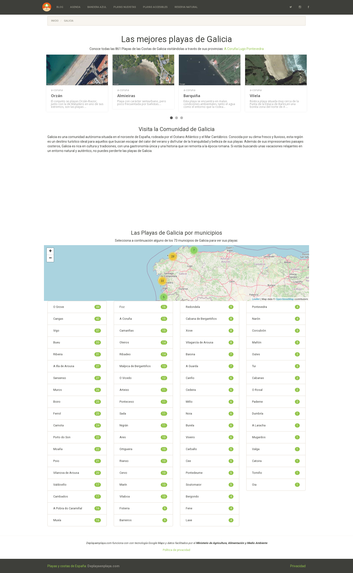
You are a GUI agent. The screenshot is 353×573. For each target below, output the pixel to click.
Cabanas (276, 378)
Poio (77, 461)
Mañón (276, 342)
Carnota (77, 425)
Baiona (209, 354)
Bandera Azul (97, 7)
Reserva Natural (186, 7)
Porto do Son (77, 437)
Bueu (77, 342)
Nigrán (143, 425)
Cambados (77, 496)
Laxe (209, 520)
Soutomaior (209, 485)
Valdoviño (77, 485)
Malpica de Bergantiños (143, 366)
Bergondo (209, 496)
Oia (276, 485)
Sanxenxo (77, 378)
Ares (143, 437)
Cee (209, 461)
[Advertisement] (176, 192)
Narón (276, 319)
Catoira (276, 461)
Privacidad (298, 566)
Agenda (75, 7)
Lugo (242, 49)
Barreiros (143, 520)
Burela (209, 425)
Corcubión (276, 331)
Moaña (77, 449)
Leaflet (256, 299)
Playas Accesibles (155, 7)
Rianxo (143, 461)
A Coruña (231, 49)
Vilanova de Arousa (77, 473)
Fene (209, 508)
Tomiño (276, 473)
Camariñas (143, 331)
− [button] (50, 258)
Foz (143, 307)
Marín (143, 485)
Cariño (209, 378)
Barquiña (191, 95)
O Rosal (276, 390)
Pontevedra (255, 49)
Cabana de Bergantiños (209, 319)
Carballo (209, 449)
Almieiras (126, 95)
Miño (209, 402)
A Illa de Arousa (77, 366)
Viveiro (209, 437)
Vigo (77, 331)
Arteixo (143, 390)
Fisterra (143, 508)
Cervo (143, 473)
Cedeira (209, 390)
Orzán (56, 95)
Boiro (77, 402)
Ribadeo (143, 354)
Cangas (77, 319)
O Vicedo (143, 378)
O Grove (77, 307)
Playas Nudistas (124, 7)
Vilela (255, 95)
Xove (209, 331)
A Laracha (276, 425)
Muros (77, 390)
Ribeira (77, 354)
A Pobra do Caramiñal (77, 508)
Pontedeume (209, 473)
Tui (276, 366)
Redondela (209, 307)
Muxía (77, 520)
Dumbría (276, 414)
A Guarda (209, 366)
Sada (143, 414)
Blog (60, 7)
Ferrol (77, 414)
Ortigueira (143, 449)
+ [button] (50, 251)
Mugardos (276, 437)
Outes (276, 354)
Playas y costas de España (66, 566)
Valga (276, 449)
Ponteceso (143, 402)
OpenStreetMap (285, 299)
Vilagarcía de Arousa (209, 342)
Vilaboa (143, 496)
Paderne (276, 402)
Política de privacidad (176, 550)
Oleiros (143, 342)
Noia (209, 414)
